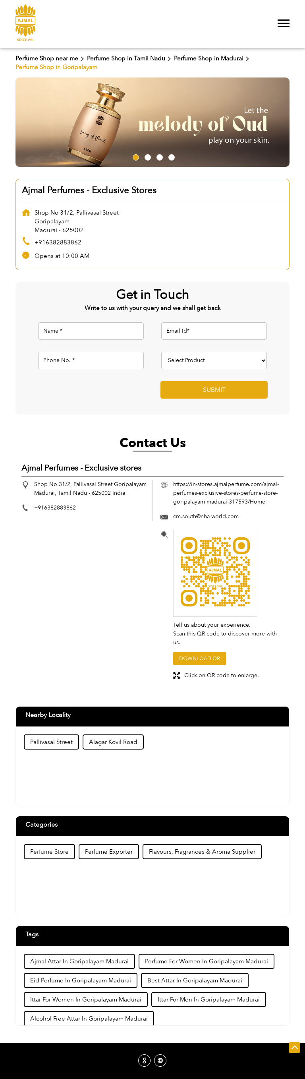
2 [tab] (147, 156)
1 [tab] (135, 156)
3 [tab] (158, 156)
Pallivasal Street (51, 742)
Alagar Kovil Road (113, 742)
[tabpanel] (152, 122)
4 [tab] (170, 156)
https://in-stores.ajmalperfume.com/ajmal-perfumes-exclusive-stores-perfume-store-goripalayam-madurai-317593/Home (226, 493)
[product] (214, 360)
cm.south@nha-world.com (206, 516)
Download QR (199, 658)
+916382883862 (58, 242)
